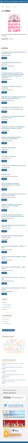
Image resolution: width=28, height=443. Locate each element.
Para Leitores (5, 319)
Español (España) (6, 307)
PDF (5, 58)
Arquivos (8, 6)
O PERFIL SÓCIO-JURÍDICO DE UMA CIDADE (13, 165)
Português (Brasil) (6, 305)
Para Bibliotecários (6, 323)
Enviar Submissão (8, 330)
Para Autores (5, 321)
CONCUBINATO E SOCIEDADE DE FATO (12, 107)
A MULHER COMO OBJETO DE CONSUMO (12, 367)
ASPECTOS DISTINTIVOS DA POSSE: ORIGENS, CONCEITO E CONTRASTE (13, 380)
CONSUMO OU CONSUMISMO (9, 371)
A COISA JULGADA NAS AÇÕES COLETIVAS (13, 363)
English (4, 302)
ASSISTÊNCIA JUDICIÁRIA (8, 156)
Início (3, 6)
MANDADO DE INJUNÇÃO (8, 147)
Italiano (4, 309)
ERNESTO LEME (5, 174)
